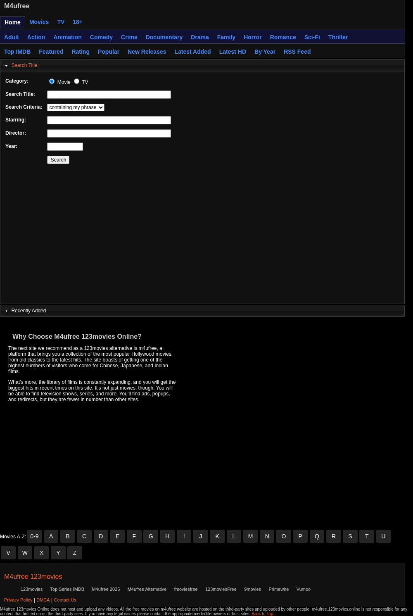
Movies (39, 22)
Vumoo (304, 589)
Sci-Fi (312, 37)
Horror (253, 37)
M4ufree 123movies (33, 576)
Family (226, 37)
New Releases (147, 51)
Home (13, 22)
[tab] (202, 311)
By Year (264, 51)
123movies (32, 589)
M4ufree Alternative (147, 589)
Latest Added (193, 51)
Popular (108, 51)
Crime (129, 37)
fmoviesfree (186, 589)
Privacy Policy (18, 599)
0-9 (34, 536)
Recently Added (28, 311)
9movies (252, 589)
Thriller (338, 37)
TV (60, 22)
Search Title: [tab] (21, 65)
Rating (80, 51)
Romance (283, 37)
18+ (78, 22)
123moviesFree (221, 589)
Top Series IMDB (67, 589)
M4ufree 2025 (106, 589)
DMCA (43, 599)
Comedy (101, 37)
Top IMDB (17, 51)
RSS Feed (297, 51)
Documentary (164, 37)
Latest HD (232, 51)
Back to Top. (263, 613)
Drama (200, 37)
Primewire (278, 589)
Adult (11, 37)
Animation (67, 37)
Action (36, 37)
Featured (51, 51)
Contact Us (65, 599)
